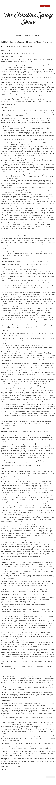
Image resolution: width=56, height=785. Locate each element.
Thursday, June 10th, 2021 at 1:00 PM (12, 46)
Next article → (50, 777)
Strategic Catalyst (45, 6)
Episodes (12, 6)
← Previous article (6, 777)
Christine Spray (28, 46)
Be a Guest (28, 6)
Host (18, 6)
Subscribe (28, 8)
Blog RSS (18, 35)
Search (34, 6)
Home (7, 6)
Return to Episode (5, 50)
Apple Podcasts (36, 35)
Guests (22, 6)
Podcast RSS (26, 35)
